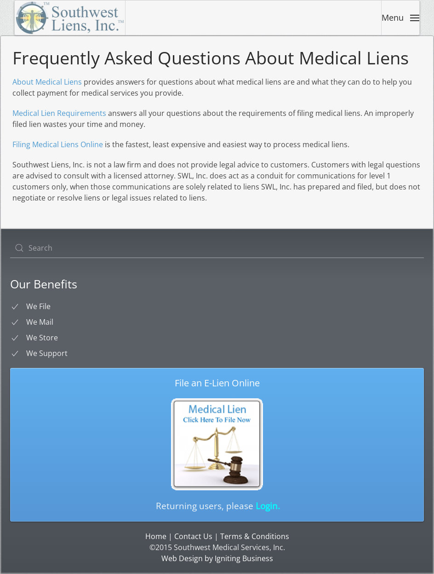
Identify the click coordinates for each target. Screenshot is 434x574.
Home (155, 536)
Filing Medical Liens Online (57, 144)
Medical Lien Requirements (59, 113)
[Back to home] (70, 17)
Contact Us (193, 536)
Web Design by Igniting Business (217, 558)
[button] (400, 17)
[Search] (217, 248)
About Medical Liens (47, 82)
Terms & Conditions (254, 536)
